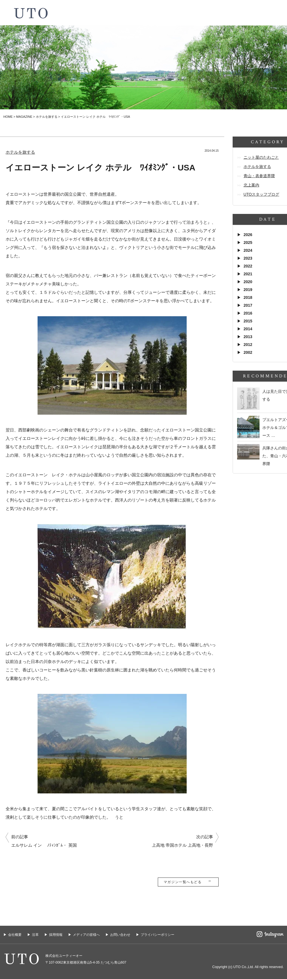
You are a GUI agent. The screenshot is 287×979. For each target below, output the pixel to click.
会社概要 (15, 935)
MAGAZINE (24, 116)
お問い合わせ (120, 935)
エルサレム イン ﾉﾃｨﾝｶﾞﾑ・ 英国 (44, 845)
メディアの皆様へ (86, 935)
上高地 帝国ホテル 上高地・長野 (182, 845)
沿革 (35, 935)
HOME (8, 116)
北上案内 (251, 185)
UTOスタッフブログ (261, 194)
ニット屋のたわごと (261, 157)
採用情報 (56, 935)
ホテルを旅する (46, 116)
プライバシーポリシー (157, 935)
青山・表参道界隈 (259, 176)
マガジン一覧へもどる (188, 881)
